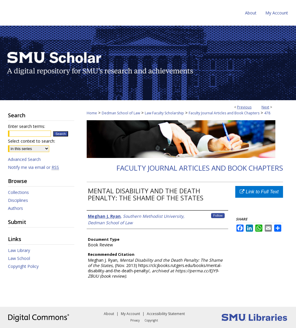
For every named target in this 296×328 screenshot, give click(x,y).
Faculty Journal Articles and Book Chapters (224, 113)
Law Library (19, 250)
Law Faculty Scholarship (164, 113)
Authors (15, 208)
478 (267, 113)
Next (265, 107)
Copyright (151, 320)
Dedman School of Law (121, 113)
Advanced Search (24, 159)
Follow (218, 215)
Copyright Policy (23, 266)
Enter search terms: (26, 126)
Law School (19, 258)
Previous (244, 107)
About (109, 313)
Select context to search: (31, 141)
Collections (18, 192)
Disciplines (18, 200)
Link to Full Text (259, 191)
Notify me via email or (33, 167)
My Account (130, 313)
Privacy (135, 320)
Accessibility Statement (166, 313)
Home (92, 113)
